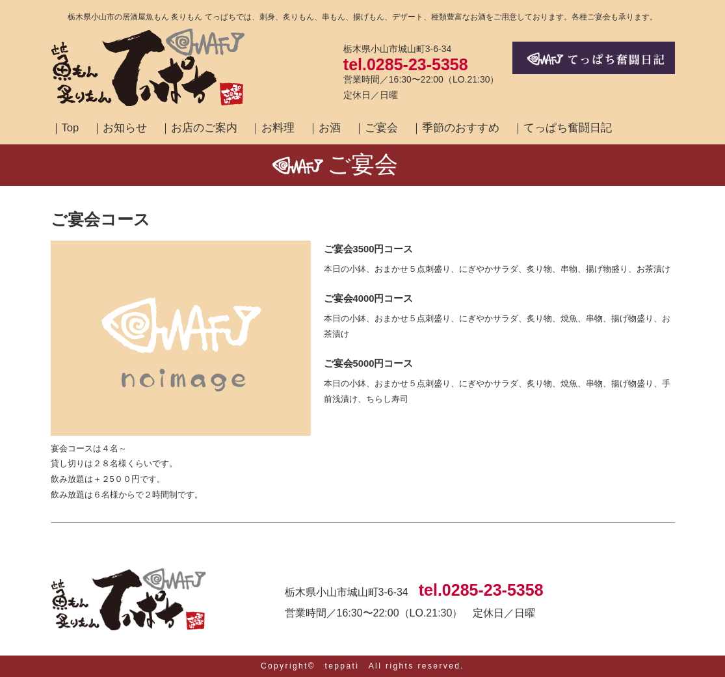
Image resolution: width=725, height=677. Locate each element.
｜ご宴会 (376, 128)
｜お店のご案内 (198, 128)
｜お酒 (324, 128)
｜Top (65, 128)
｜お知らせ (119, 128)
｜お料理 (272, 128)
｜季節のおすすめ (455, 128)
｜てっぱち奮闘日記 (562, 128)
